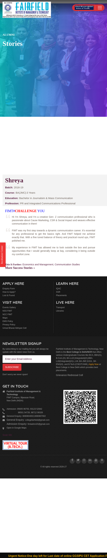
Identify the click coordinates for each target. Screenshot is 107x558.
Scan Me (7, 435)
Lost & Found (9, 295)
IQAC (58, 288)
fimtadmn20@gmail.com (39, 424)
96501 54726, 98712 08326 (25, 412)
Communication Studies (67, 264)
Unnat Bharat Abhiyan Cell (14, 328)
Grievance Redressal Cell (69, 375)
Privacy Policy (9, 324)
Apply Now (94, 364)
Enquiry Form (9, 288)
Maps (5, 318)
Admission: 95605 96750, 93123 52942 (24, 409)
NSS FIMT (7, 311)
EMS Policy (8, 321)
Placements (61, 295)
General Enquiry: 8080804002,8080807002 (26, 416)
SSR (58, 292)
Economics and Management (37, 264)
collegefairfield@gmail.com (37, 420)
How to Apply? (9, 292)
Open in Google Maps (16, 428)
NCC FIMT (7, 314)
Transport (60, 307)
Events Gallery (9, 307)
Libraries (60, 311)
